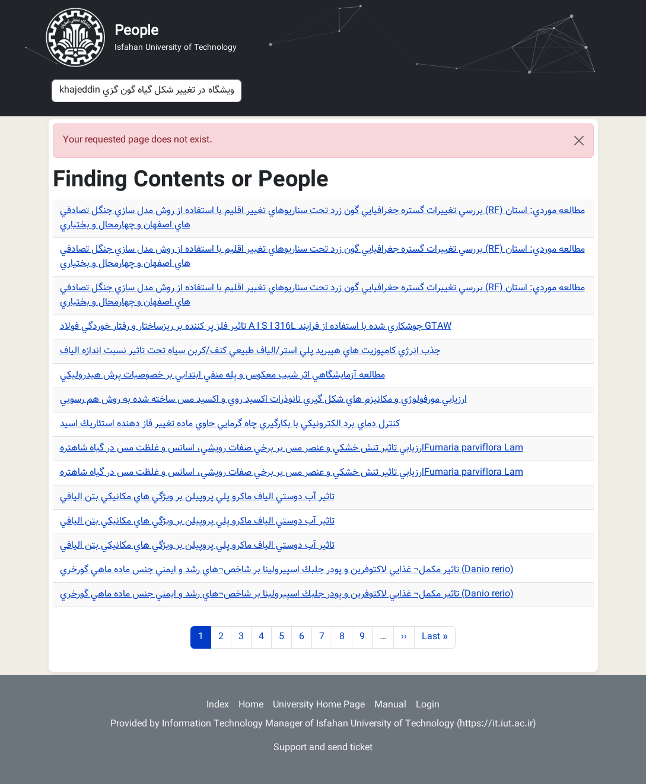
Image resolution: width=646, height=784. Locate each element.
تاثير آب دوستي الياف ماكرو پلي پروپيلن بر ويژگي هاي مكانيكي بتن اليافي (197, 497)
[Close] (579, 140)
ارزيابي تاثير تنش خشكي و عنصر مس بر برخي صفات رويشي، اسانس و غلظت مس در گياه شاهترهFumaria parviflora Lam (291, 448)
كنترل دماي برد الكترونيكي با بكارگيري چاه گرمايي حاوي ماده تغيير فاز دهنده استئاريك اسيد (230, 424)
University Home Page (319, 705)
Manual (390, 705)
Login (428, 705)
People (136, 31)
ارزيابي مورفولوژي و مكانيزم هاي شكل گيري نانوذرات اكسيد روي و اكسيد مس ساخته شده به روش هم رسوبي (263, 399)
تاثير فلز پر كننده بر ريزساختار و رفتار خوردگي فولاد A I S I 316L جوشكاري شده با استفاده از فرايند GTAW (255, 326)
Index (217, 705)
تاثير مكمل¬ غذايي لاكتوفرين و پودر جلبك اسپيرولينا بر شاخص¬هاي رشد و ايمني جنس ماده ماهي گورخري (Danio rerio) (287, 570)
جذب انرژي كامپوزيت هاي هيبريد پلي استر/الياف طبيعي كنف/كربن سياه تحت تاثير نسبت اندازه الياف (250, 351)
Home (250, 705)
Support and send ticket (323, 748)
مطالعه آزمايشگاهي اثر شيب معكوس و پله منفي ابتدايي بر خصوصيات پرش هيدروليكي (222, 375)
